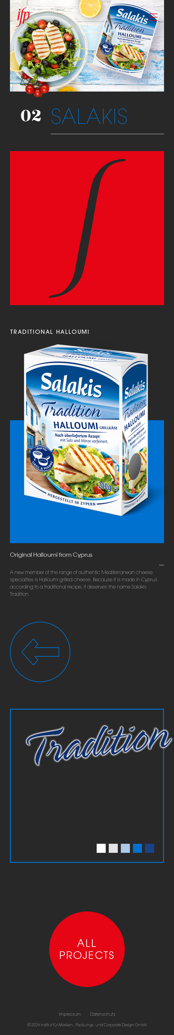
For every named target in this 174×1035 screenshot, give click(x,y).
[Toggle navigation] (153, 17)
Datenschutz (102, 1014)
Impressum (70, 1014)
